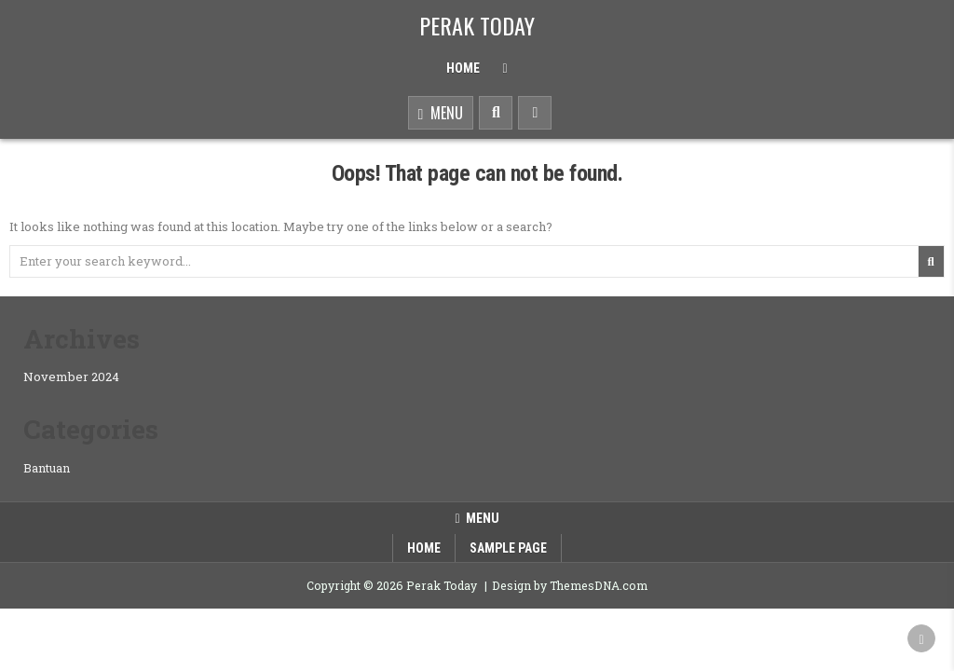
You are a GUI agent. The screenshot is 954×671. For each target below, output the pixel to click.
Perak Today (477, 25)
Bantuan (46, 467)
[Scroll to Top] (921, 638)
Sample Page (508, 548)
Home (463, 68)
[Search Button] (495, 113)
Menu (441, 114)
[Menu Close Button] (504, 68)
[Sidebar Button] (535, 113)
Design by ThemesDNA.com (569, 585)
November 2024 (71, 376)
